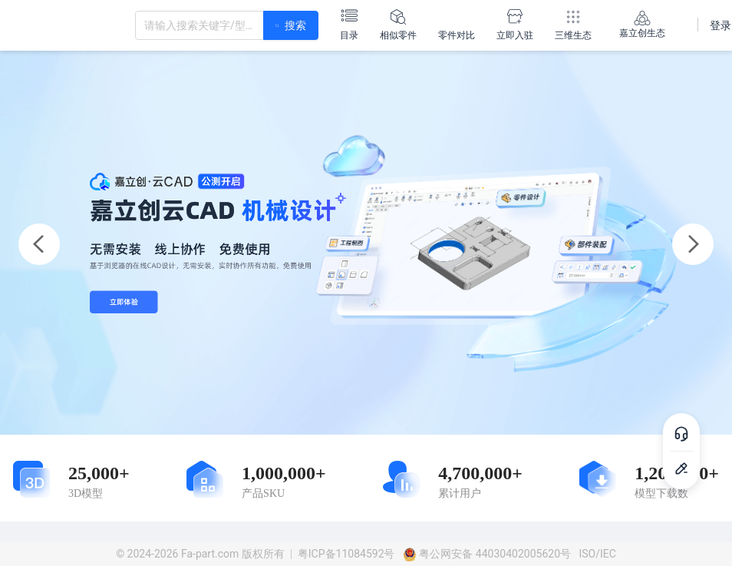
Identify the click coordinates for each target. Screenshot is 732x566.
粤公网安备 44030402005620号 (487, 554)
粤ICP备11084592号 (346, 554)
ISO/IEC (597, 554)
